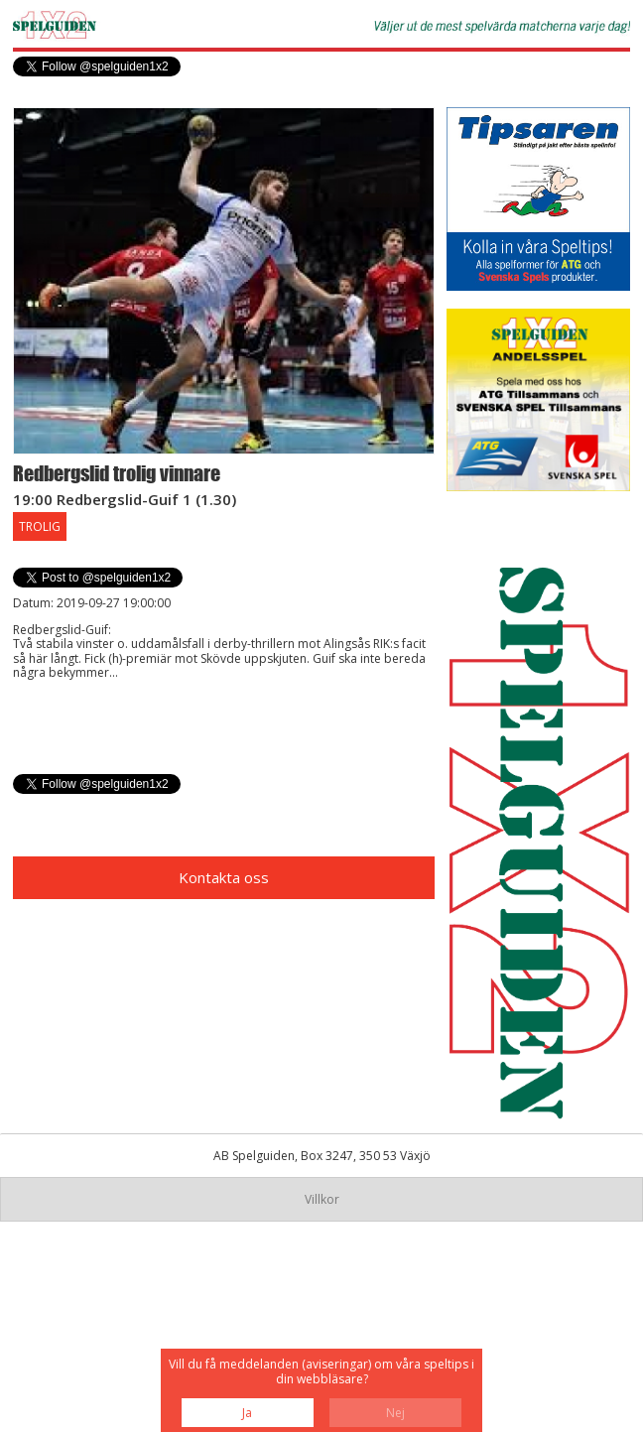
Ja (247, 1412)
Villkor (322, 1199)
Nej (395, 1412)
